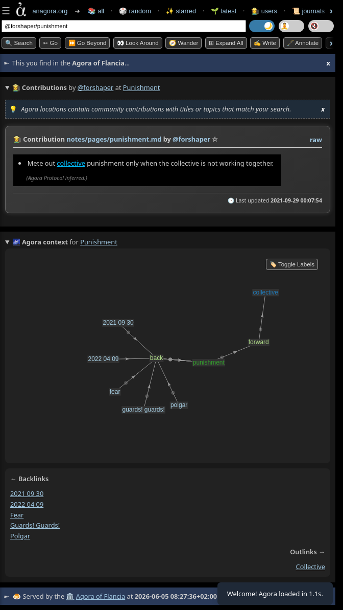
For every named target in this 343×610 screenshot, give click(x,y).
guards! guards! (35, 525)
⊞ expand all (226, 43)
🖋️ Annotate (303, 43)
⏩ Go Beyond (87, 43)
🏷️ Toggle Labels (292, 264)
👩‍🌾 (17, 139)
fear (16, 514)
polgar (20, 535)
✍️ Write (265, 43)
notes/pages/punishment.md (113, 139)
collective (71, 163)
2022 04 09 (26, 504)
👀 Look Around (138, 43)
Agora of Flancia (100, 596)
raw (316, 139)
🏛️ (70, 596)
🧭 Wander (183, 43)
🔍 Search (19, 43)
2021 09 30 (26, 493)
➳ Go (50, 43)
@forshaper (96, 87)
